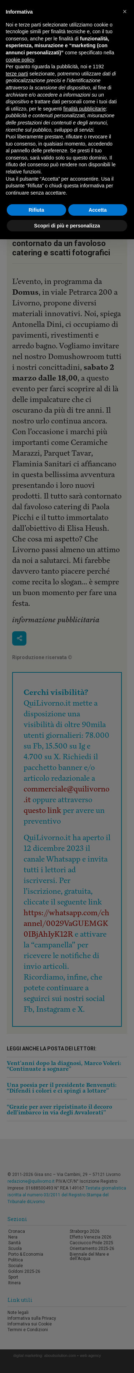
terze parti (17, 74)
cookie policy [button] (20, 60)
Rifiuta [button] (36, 210)
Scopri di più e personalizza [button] (67, 226)
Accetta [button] (98, 210)
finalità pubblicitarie (84, 109)
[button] (124, 11)
